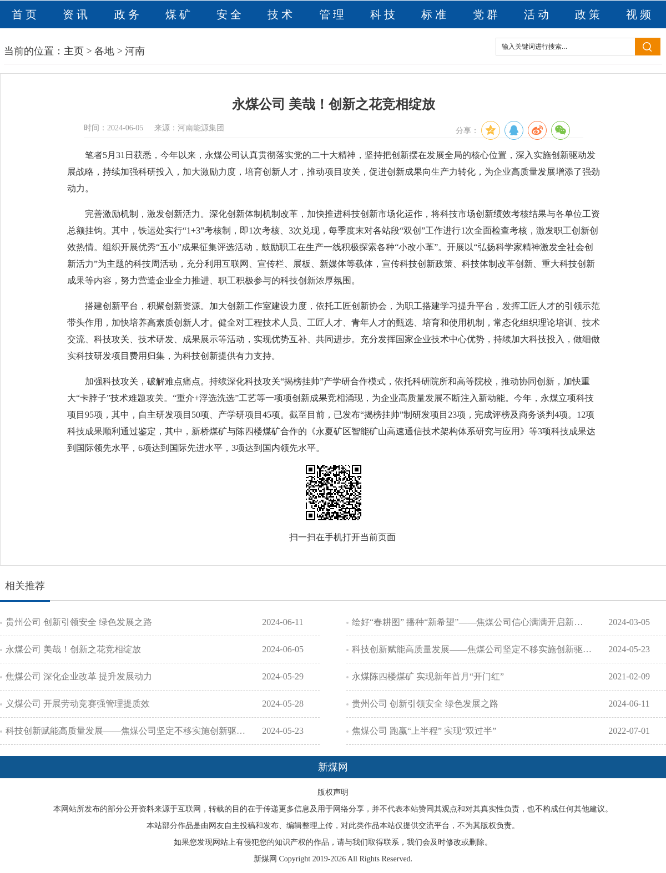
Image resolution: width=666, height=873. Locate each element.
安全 (230, 14)
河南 (135, 51)
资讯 (76, 14)
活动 (538, 14)
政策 (589, 14)
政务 (128, 14)
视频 (640, 14)
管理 (333, 14)
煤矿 (179, 14)
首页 (25, 14)
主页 (74, 51)
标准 (435, 14)
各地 (104, 51)
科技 (384, 14)
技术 (281, 14)
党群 (487, 14)
